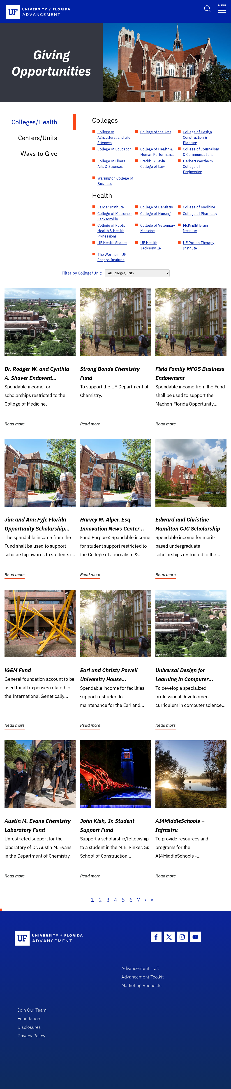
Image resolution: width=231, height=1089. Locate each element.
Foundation (29, 1018)
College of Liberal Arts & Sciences (112, 164)
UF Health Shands (112, 242)
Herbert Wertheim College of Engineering (198, 166)
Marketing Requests (141, 985)
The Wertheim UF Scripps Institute (111, 257)
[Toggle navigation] (222, 8)
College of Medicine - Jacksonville (114, 216)
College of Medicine (199, 207)
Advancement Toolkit (142, 977)
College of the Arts (155, 132)
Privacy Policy (31, 1036)
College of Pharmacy (200, 213)
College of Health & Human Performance (157, 152)
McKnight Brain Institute (195, 228)
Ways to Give (39, 153)
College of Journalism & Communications (201, 152)
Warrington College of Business (115, 181)
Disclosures (29, 1027)
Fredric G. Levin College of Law (152, 164)
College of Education (114, 149)
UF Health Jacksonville (150, 245)
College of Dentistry (156, 207)
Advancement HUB (140, 968)
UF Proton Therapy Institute (198, 245)
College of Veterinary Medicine (157, 228)
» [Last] (152, 899)
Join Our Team (32, 1010)
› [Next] (145, 899)
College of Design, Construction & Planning (198, 137)
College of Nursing (155, 213)
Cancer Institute (110, 207)
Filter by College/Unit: (82, 273)
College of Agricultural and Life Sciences (113, 137)
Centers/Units (37, 138)
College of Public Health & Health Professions (111, 230)
